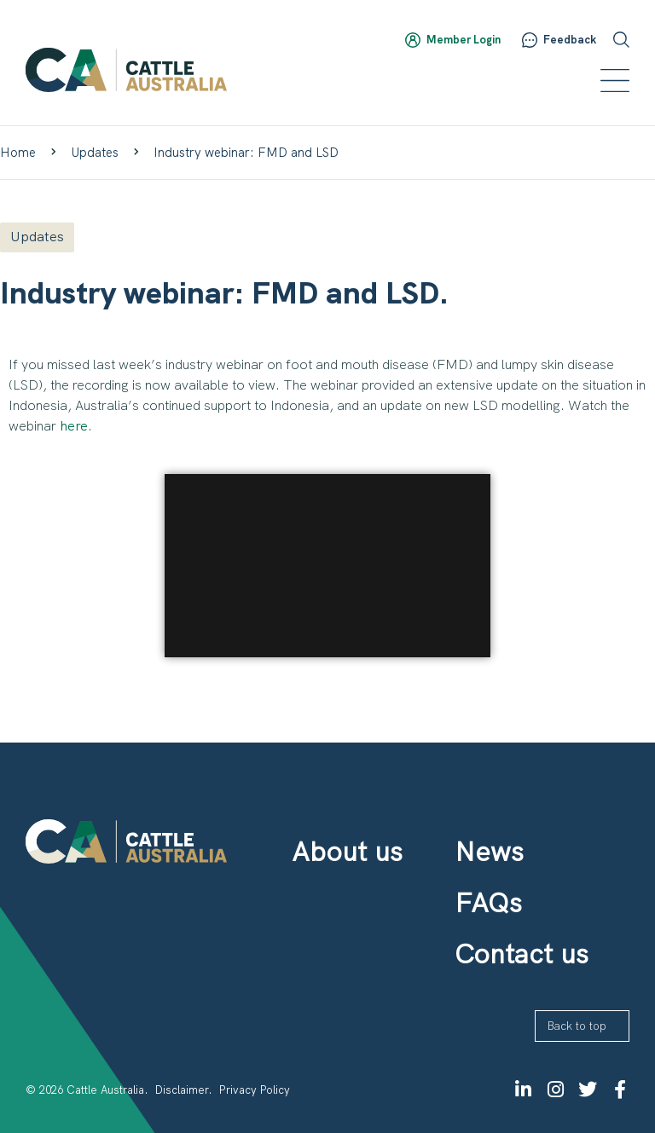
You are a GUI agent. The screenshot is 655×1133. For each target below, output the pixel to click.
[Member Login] (412, 40)
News (489, 852)
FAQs (488, 903)
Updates (95, 152)
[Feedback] (529, 40)
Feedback (569, 39)
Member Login (463, 39)
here (74, 426)
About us (347, 852)
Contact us (521, 954)
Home (18, 152)
